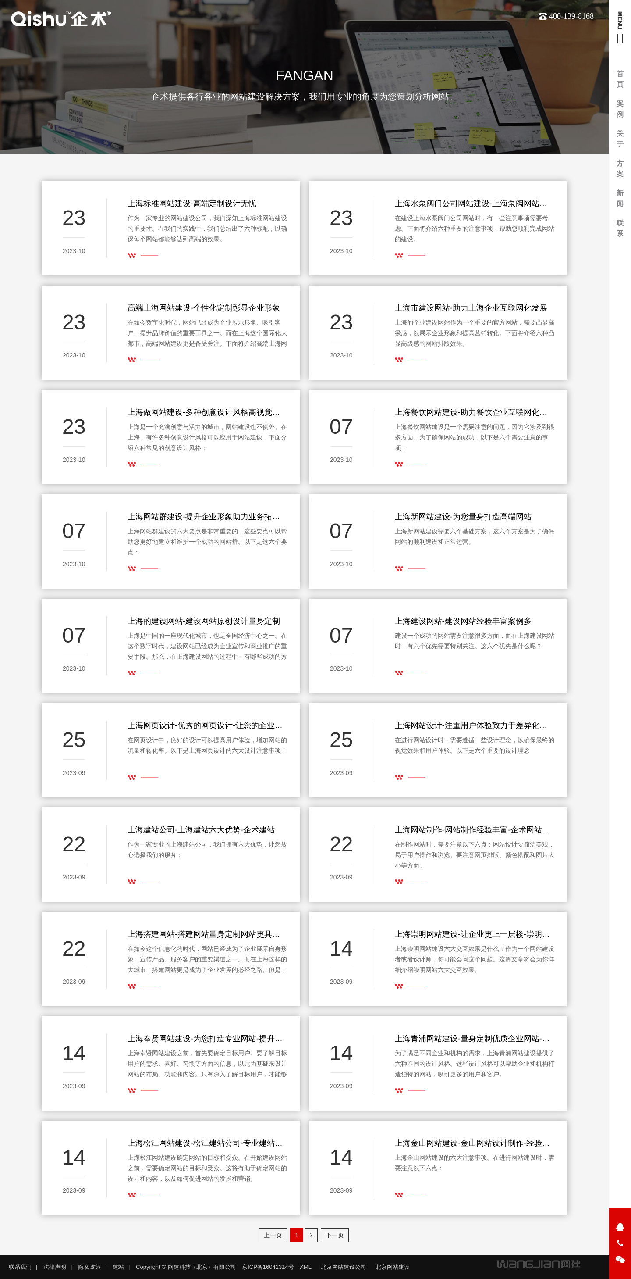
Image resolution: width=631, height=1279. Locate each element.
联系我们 (20, 1267)
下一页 (335, 1235)
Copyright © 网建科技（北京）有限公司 (186, 1267)
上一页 (273, 1235)
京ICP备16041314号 (268, 1267)
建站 (118, 1267)
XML (306, 1267)
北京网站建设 (393, 1267)
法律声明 (54, 1267)
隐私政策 (89, 1267)
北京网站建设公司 (343, 1267)
